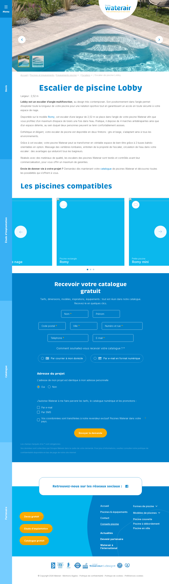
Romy (51, 116)
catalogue (106, 168)
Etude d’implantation (36, 528)
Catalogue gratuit (34, 540)
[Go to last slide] (22, 39)
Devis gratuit (31, 516)
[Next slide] (159, 39)
